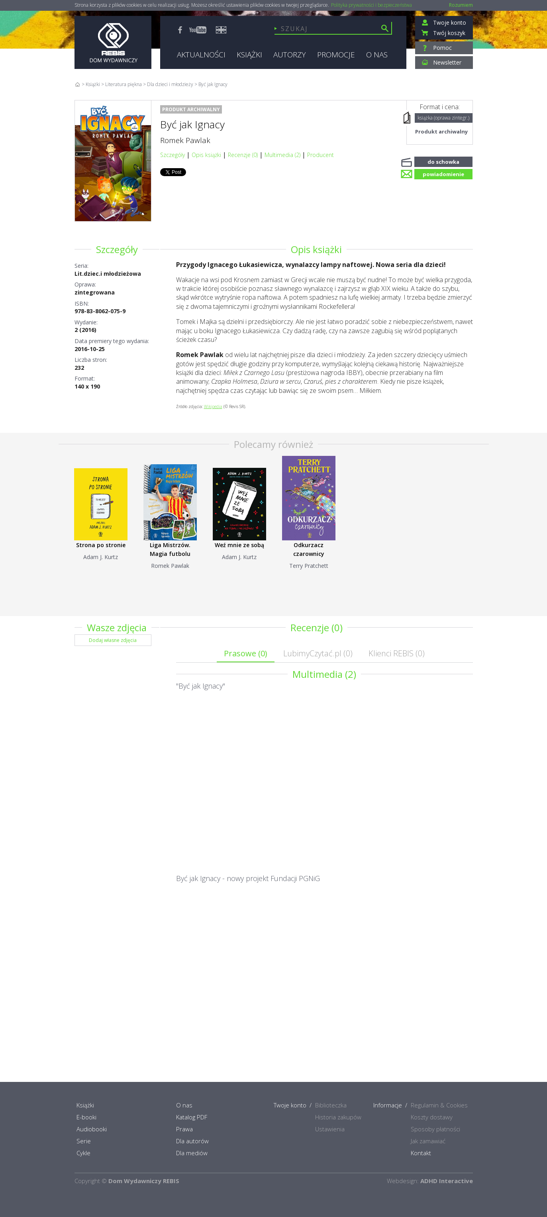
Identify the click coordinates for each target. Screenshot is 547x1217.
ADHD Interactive (446, 1181)
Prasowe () (245, 653)
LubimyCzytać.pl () (318, 653)
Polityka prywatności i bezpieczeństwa (371, 5)
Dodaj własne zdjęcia (113, 640)
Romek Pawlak (185, 140)
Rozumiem (461, 5)
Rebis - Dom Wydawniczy (113, 42)
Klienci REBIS (397, 653)
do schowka (443, 161)
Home (77, 84)
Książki (93, 84)
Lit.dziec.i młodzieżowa (108, 273)
